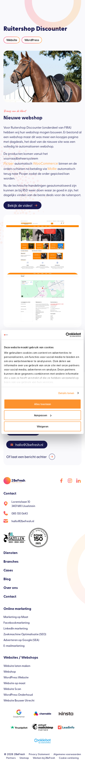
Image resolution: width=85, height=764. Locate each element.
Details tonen (66, 393)
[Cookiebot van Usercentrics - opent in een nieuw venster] (66, 335)
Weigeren (42, 426)
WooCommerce (45, 163)
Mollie (52, 168)
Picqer (8, 163)
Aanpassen (42, 415)
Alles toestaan (42, 404)
